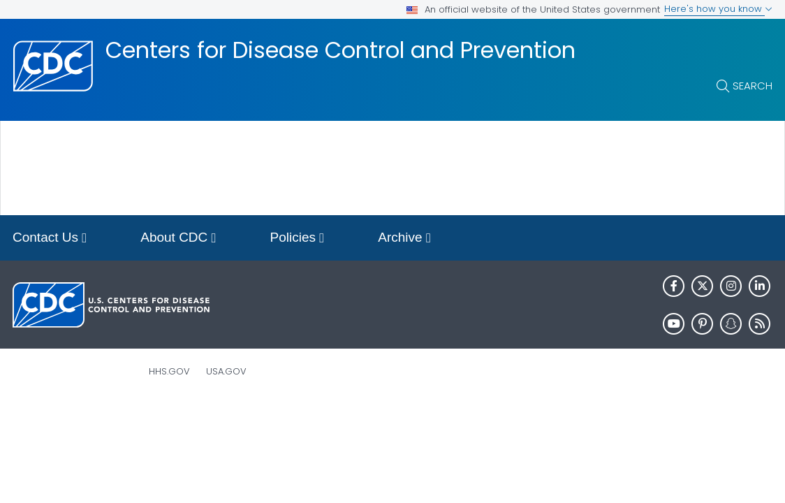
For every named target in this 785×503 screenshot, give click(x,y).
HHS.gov (169, 371)
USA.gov (226, 371)
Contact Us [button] (50, 238)
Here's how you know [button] (718, 8)
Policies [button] (297, 238)
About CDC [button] (178, 238)
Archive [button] (404, 238)
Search (752, 85)
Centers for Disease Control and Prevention (340, 50)
